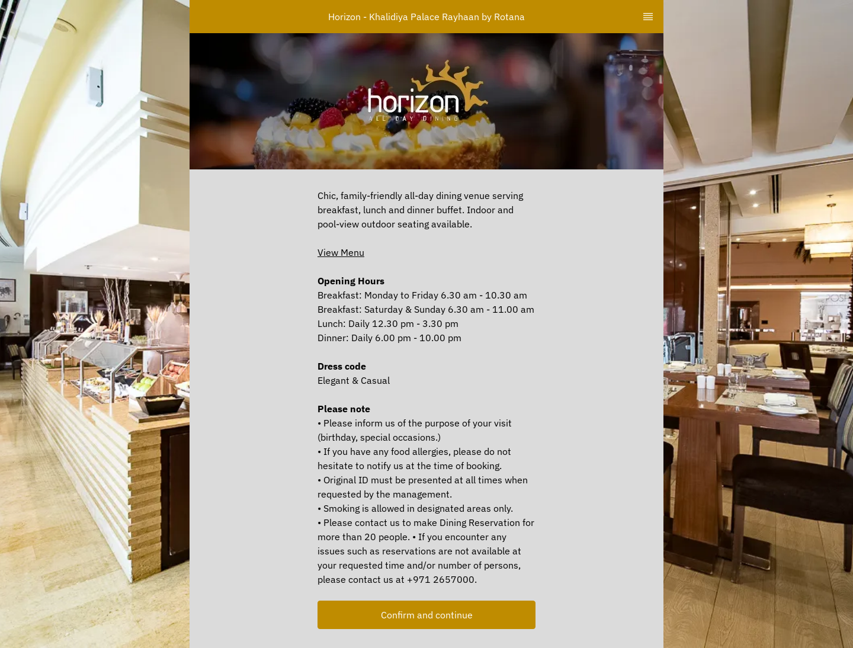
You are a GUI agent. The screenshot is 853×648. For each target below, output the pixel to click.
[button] (426, 615)
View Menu (341, 252)
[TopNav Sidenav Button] (648, 16)
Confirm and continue (427, 615)
